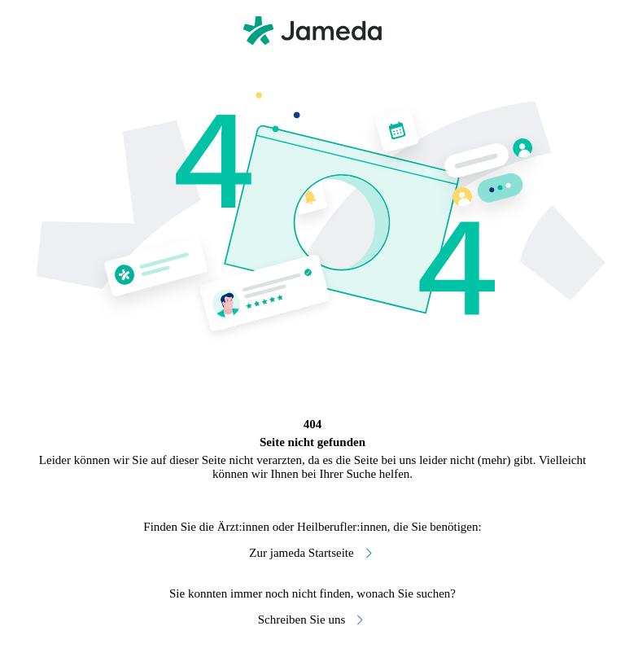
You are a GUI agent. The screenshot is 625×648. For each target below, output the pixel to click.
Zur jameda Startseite (312, 553)
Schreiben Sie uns (312, 620)
